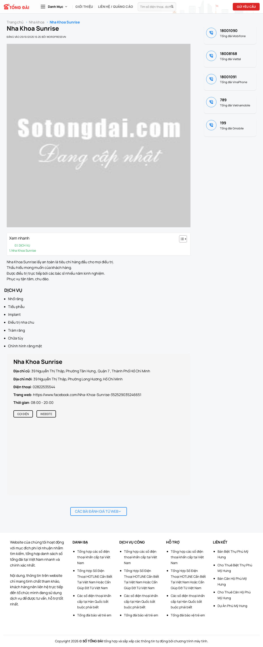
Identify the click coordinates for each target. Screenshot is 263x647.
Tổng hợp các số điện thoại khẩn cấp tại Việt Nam (93, 557)
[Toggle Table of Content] (181, 239)
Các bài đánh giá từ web (98, 511)
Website (46, 414)
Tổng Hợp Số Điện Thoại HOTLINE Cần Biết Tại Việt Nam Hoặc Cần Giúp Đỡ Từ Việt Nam (94, 579)
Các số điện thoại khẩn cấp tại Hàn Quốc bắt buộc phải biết (94, 601)
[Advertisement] (240, 580)
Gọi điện (23, 414)
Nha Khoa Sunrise (23, 251)
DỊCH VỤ (24, 245)
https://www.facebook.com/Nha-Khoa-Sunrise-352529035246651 (87, 394)
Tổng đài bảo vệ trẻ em (94, 615)
